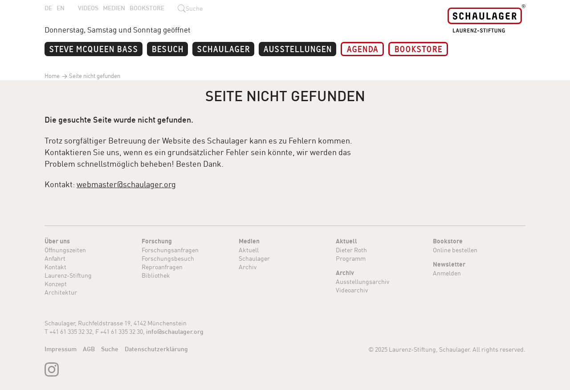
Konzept (56, 283)
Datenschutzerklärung (156, 349)
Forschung (157, 241)
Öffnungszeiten (65, 250)
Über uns (57, 241)
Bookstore (147, 8)
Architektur (61, 292)
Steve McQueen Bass (93, 48)
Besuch (167, 48)
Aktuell (249, 250)
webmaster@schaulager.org (126, 184)
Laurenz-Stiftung (68, 275)
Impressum (61, 349)
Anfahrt (55, 258)
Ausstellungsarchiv (362, 281)
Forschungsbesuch (168, 258)
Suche (109, 349)
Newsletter (449, 264)
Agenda (362, 48)
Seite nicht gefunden (94, 75)
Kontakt (55, 267)
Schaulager (223, 48)
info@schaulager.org (175, 332)
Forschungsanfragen (170, 250)
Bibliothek (156, 275)
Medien (114, 8)
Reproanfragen (162, 267)
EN (61, 8)
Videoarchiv (352, 290)
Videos (88, 8)
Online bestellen (455, 250)
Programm (351, 258)
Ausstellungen (297, 48)
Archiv (247, 267)
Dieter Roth (351, 250)
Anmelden (447, 273)
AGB (89, 349)
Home (52, 75)
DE (48, 8)
